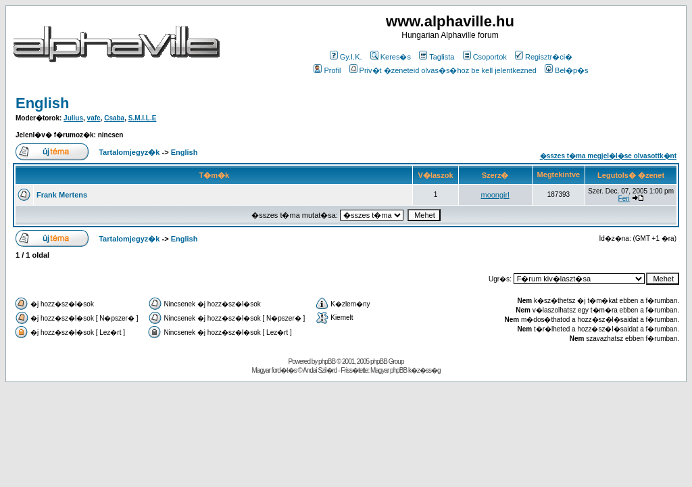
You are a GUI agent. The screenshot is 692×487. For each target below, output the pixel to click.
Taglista (436, 57)
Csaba (114, 118)
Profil (327, 70)
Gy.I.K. (346, 57)
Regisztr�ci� (543, 57)
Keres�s (390, 57)
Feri (624, 198)
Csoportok (485, 57)
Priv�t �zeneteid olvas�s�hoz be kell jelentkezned (443, 70)
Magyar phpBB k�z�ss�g (405, 370)
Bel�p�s (567, 70)
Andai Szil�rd (320, 370)
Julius (73, 118)
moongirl (494, 195)
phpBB (326, 361)
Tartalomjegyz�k (129, 152)
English (42, 103)
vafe (94, 118)
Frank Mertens (61, 195)
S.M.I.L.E (142, 118)
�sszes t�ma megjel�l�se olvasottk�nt (608, 156)
